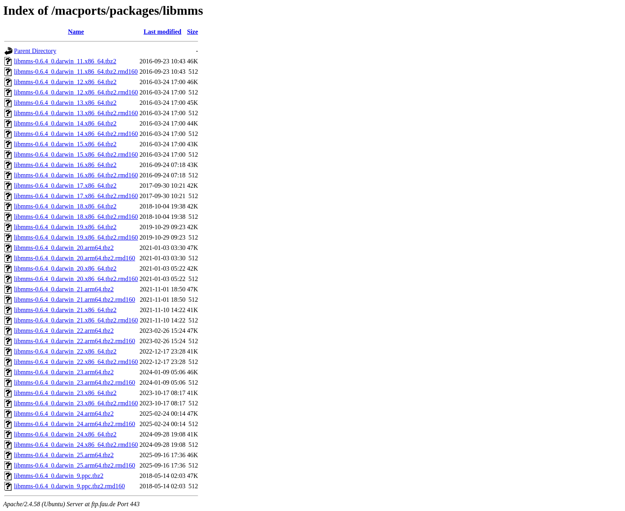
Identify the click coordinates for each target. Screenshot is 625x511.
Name (76, 31)
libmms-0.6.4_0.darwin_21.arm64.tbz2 (64, 289)
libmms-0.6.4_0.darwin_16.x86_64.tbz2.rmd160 (76, 175)
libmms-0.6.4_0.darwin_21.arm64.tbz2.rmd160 (74, 299)
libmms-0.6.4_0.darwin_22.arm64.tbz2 (64, 330)
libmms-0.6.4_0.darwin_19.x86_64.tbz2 (65, 227)
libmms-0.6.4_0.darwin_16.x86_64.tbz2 (65, 164)
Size (192, 31)
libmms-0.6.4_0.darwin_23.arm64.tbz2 (64, 372)
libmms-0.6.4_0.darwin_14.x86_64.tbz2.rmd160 (76, 133)
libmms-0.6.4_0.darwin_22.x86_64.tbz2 (65, 351)
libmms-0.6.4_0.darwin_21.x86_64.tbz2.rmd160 (76, 320)
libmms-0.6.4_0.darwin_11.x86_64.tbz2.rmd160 (76, 71)
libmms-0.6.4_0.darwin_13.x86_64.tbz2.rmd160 (76, 113)
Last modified (162, 31)
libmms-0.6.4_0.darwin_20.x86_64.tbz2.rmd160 (76, 278)
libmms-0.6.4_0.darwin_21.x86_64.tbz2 (65, 310)
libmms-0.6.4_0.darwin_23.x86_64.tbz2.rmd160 (76, 403)
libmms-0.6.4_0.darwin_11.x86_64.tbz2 (65, 61)
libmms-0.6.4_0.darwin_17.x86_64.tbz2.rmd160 (76, 196)
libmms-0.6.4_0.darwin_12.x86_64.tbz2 (65, 82)
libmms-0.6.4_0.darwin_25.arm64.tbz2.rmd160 (74, 465)
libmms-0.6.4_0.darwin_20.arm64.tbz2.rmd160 (74, 258)
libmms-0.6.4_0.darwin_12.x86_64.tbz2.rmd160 (76, 92)
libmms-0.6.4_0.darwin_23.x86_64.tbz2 (65, 392)
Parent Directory (35, 50)
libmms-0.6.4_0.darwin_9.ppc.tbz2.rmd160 (69, 486)
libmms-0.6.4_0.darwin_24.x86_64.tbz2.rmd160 (76, 444)
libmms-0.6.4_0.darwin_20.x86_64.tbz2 (65, 268)
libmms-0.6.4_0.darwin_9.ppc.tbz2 (58, 475)
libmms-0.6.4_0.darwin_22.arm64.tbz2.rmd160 (74, 341)
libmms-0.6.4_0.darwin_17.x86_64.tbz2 (65, 185)
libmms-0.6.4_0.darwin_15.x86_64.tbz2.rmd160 (76, 154)
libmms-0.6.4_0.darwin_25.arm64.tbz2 (64, 455)
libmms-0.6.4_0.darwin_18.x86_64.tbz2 (65, 206)
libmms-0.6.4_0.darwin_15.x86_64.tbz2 (65, 144)
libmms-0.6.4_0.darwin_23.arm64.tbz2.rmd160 (74, 382)
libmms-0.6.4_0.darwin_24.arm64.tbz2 (64, 413)
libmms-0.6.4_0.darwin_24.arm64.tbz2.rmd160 (74, 424)
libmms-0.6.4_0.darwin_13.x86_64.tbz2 (65, 102)
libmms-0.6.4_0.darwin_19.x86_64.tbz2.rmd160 (76, 237)
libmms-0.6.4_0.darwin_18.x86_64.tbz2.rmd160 (76, 216)
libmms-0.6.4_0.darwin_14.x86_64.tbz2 (65, 123)
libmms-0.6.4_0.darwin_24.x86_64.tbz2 (65, 434)
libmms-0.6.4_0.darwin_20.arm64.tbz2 (64, 247)
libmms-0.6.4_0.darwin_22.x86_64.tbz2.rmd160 (76, 361)
